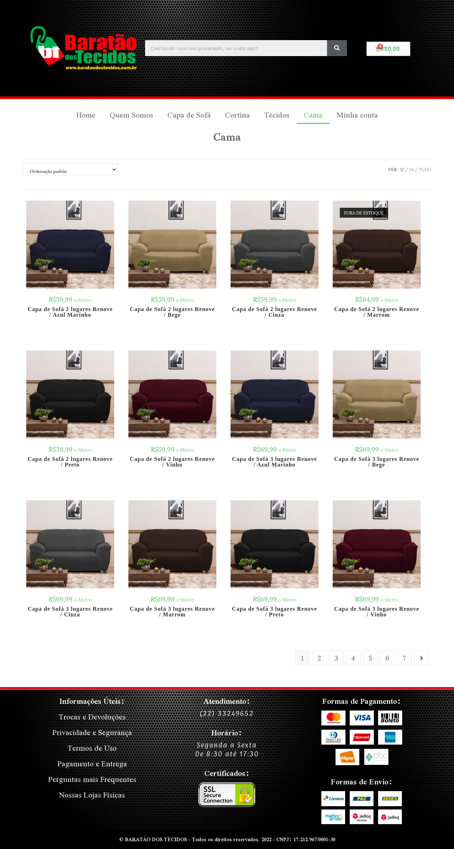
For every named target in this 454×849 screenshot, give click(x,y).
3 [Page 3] (336, 658)
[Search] (337, 48)
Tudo (425, 169)
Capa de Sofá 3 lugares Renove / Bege (376, 462)
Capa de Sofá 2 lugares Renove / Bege (172, 312)
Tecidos (276, 115)
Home (85, 115)
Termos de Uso (92, 748)
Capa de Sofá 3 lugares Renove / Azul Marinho (274, 462)
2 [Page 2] (319, 658)
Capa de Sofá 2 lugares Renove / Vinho (172, 462)
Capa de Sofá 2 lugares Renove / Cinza (274, 312)
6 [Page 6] (387, 658)
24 (411, 169)
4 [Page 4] (353, 658)
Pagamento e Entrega (92, 763)
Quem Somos (131, 115)
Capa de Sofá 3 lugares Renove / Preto (274, 611)
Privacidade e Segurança (92, 732)
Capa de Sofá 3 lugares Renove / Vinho (376, 611)
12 (402, 169)
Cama (313, 115)
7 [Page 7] (404, 658)
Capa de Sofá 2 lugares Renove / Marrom (376, 312)
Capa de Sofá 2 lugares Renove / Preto (70, 462)
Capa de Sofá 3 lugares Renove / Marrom (172, 611)
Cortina (237, 115)
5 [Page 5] (370, 658)
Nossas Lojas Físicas (92, 795)
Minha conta (357, 115)
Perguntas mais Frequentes (92, 779)
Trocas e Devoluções (92, 716)
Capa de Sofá (189, 115)
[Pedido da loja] (70, 169)
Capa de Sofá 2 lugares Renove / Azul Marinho (70, 312)
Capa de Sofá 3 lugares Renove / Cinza (70, 611)
